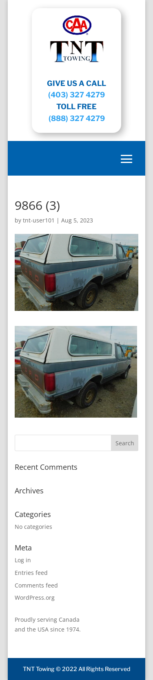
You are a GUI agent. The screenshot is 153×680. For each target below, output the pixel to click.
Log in (23, 560)
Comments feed (36, 585)
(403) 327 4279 (76, 94)
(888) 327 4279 (77, 118)
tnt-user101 (39, 220)
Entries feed (31, 573)
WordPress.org (35, 597)
